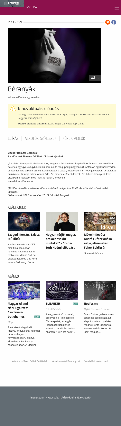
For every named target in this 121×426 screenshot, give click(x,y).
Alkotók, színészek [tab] (40, 138)
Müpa (11, 322)
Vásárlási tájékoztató (96, 361)
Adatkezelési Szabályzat (66, 361)
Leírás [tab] (13, 138)
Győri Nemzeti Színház (97, 309)
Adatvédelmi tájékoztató (76, 397)
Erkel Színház (53, 309)
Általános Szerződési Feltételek (30, 361)
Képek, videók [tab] (73, 138)
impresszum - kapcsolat (45, 397)
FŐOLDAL (32, 7)
